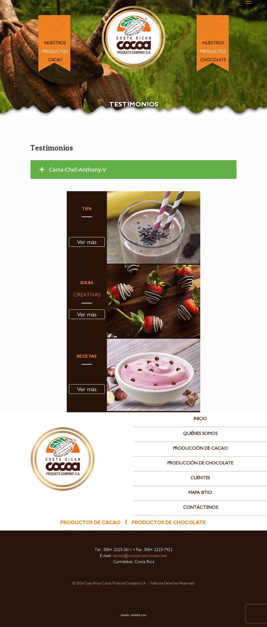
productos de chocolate (169, 523)
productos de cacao (90, 523)
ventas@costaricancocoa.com (139, 556)
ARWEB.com (138, 615)
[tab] (133, 169)
